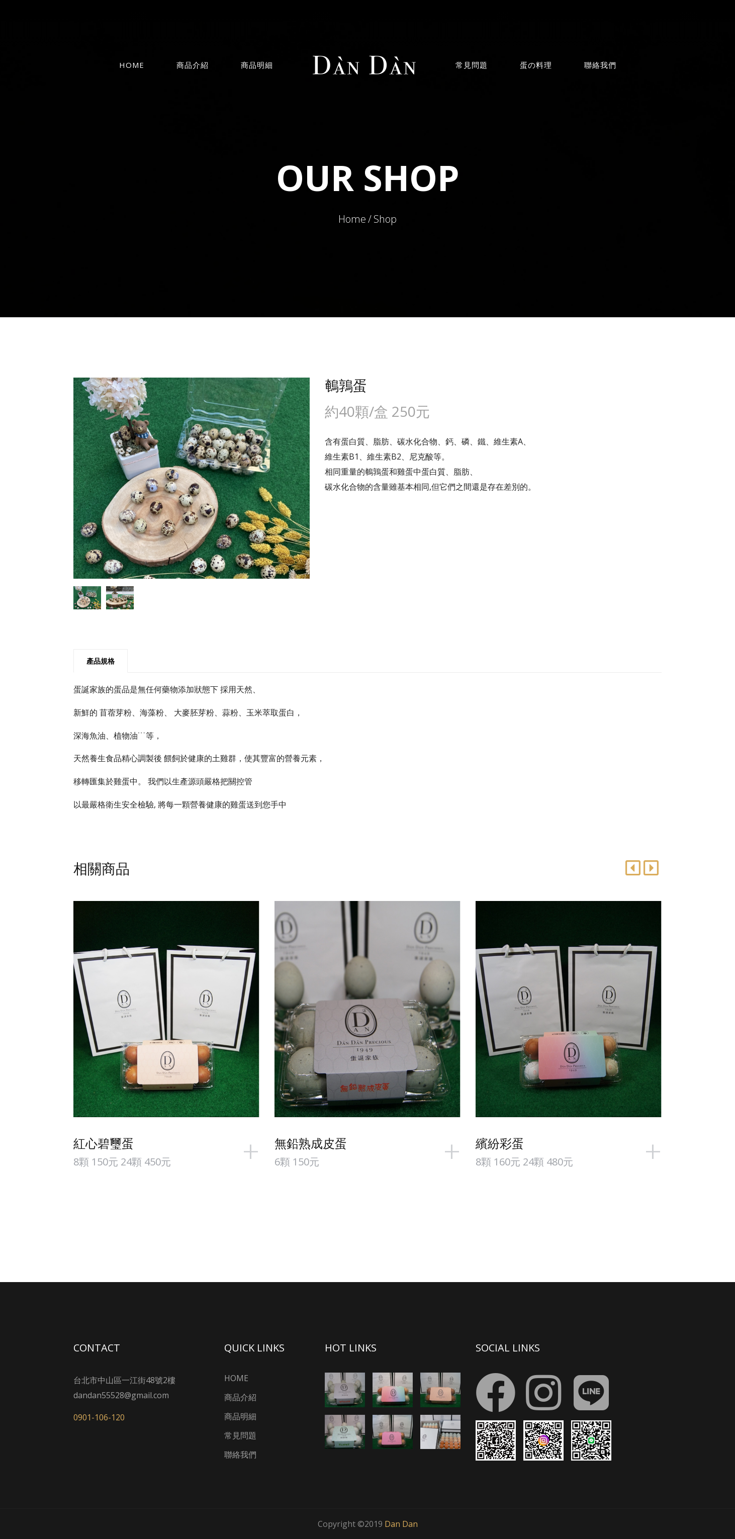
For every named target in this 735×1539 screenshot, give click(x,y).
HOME (236, 1378)
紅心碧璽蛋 (103, 1142)
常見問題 (471, 65)
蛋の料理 (536, 65)
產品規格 (100, 661)
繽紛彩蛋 (500, 1142)
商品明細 (257, 65)
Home (131, 65)
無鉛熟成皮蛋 (310, 1142)
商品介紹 (192, 65)
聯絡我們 (600, 65)
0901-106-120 (99, 1417)
